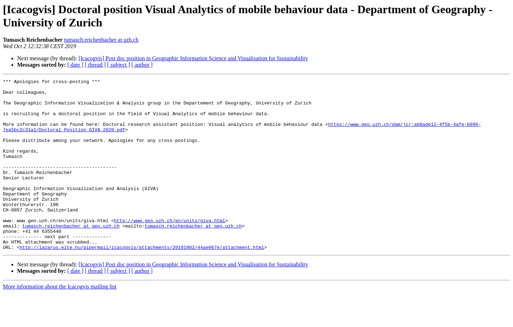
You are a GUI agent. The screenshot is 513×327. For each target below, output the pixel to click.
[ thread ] (95, 65)
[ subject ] (118, 65)
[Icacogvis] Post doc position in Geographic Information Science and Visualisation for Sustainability (193, 58)
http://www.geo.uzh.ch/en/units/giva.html (169, 249)
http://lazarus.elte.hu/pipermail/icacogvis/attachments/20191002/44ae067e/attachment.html (142, 281)
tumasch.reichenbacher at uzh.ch (101, 40)
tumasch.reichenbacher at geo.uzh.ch (71, 255)
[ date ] (75, 65)
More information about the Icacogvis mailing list (59, 321)
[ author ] (142, 65)
